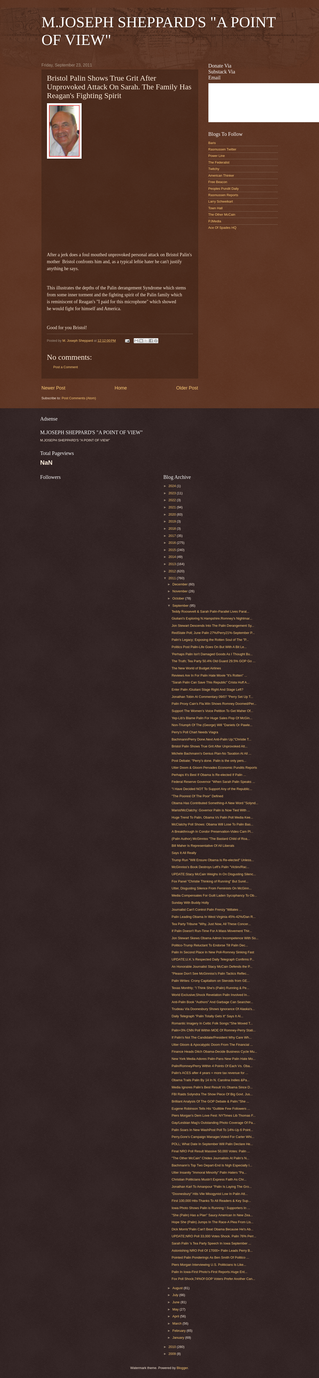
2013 (172, 564)
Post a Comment (65, 367)
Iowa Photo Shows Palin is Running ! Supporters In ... (211, 1208)
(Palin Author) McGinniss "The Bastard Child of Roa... (211, 839)
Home (120, 388)
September (181, 605)
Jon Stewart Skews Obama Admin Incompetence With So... (215, 938)
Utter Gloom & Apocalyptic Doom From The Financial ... (212, 1045)
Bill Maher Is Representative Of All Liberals (203, 846)
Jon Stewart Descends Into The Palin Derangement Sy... (213, 626)
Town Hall (215, 208)
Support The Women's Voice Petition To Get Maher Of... (212, 711)
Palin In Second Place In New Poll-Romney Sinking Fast (213, 952)
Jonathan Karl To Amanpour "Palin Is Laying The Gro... (212, 1187)
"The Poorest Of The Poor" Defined (197, 796)
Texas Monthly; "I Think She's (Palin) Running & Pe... (210, 988)
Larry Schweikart (220, 201)
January (178, 1337)
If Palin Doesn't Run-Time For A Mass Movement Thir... (212, 931)
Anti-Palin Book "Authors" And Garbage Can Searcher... (212, 1002)
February (179, 1331)
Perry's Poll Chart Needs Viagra (195, 732)
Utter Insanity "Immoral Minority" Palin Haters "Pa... (209, 1172)
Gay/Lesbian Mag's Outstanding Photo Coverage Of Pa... (214, 1123)
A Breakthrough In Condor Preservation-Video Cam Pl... (212, 831)
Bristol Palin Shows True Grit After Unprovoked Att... (210, 746)
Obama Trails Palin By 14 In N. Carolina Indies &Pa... (211, 1080)
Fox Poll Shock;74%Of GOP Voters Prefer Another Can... (213, 1279)
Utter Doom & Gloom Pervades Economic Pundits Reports (214, 767)
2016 (172, 543)
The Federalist (218, 162)
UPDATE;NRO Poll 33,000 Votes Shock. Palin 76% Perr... (214, 1236)
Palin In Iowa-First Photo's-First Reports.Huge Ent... (209, 1272)
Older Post (187, 388)
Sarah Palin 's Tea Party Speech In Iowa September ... (211, 1243)
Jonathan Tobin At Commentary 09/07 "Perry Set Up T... (212, 697)
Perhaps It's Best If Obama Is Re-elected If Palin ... (209, 775)
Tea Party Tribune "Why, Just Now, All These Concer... (211, 924)
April (176, 1316)
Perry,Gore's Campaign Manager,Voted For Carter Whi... (213, 1137)
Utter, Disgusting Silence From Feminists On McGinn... (212, 888)
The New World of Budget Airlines (196, 668)
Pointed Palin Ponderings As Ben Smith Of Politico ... (210, 1257)
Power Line (216, 156)
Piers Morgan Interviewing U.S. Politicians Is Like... (209, 1265)
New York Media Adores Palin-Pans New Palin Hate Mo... (214, 1059)
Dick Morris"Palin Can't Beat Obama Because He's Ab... (213, 1229)
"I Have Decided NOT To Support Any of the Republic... (212, 789)
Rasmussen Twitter (222, 149)
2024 (172, 486)
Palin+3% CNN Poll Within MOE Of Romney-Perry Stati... (214, 1030)
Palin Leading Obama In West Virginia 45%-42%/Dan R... (214, 917)
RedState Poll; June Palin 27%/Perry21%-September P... (213, 633)
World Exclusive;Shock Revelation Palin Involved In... (211, 995)
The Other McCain (221, 214)
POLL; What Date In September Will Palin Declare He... (212, 1144)
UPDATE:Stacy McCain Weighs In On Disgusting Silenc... (214, 874)
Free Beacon (217, 182)
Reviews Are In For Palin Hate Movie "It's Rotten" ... (209, 675)
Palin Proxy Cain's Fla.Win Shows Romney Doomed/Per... (214, 704)
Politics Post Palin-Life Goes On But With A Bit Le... (209, 647)
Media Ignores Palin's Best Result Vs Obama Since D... (212, 1087)
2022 (172, 500)
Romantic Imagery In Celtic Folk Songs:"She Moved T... (212, 1023)
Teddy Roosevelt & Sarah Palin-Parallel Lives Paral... (210, 611)
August (178, 1288)
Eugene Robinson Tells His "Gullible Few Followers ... (211, 1108)
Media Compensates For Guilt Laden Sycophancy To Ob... (214, 895)
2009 (172, 1354)
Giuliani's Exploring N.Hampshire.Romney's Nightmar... (212, 618)
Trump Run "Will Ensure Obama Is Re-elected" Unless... (213, 860)
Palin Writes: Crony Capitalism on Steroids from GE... (211, 981)
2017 (172, 536)
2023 (172, 493)
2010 (172, 1347)
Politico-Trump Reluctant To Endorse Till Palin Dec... (210, 945)
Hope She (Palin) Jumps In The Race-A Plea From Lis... (213, 1222)
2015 (172, 550)
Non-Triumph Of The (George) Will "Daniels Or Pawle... (212, 725)
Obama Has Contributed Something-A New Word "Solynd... (215, 803)
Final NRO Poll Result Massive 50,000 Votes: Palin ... (211, 1151)
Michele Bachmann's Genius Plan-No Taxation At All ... (212, 753)
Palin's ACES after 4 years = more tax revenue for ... (210, 1073)
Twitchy (213, 169)
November (180, 591)
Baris (212, 143)
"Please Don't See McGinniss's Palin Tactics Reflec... (210, 973)
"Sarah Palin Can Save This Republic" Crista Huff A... (211, 682)
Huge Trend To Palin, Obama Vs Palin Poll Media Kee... (212, 817)
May (176, 1309)
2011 (172, 578)
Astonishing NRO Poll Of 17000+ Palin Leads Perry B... (212, 1250)
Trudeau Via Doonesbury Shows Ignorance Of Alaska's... (213, 1009)
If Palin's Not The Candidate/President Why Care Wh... (212, 1037)
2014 (172, 557)
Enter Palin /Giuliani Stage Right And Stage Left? (207, 689)
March (177, 1323)
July (175, 1295)
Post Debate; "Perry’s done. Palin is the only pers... (209, 761)
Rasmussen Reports (223, 195)
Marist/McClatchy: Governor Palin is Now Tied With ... (211, 810)
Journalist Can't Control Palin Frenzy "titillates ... (207, 909)
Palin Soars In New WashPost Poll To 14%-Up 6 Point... (212, 1130)
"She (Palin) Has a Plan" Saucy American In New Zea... (212, 1215)
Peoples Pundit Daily (223, 189)
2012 (172, 571)
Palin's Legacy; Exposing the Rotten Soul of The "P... (210, 640)
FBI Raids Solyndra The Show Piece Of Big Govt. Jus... (212, 1094)
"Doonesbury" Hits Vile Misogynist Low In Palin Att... (210, 1194)
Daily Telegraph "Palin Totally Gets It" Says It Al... (207, 1016)
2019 (172, 521)
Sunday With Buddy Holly (190, 903)
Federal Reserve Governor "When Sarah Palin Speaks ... (213, 782)
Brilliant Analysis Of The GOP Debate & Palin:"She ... (210, 1101)
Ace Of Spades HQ (222, 228)
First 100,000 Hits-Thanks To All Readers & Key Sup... (211, 1201)
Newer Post (53, 388)
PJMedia (214, 221)
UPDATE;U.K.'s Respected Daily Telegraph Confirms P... (213, 959)
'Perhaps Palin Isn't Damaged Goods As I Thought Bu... (212, 654)
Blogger (182, 1368)
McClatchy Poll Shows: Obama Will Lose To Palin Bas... (212, 824)
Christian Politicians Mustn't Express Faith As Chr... (209, 1179)
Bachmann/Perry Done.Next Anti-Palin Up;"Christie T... (212, 739)
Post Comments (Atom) (79, 398)
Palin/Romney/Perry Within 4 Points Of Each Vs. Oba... (212, 1066)
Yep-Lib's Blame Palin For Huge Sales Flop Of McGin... (212, 718)
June (176, 1302)
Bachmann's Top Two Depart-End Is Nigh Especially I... (212, 1165)
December (180, 584)
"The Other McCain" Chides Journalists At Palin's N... (210, 1158)
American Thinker (221, 175)
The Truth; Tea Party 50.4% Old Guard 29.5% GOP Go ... (214, 661)
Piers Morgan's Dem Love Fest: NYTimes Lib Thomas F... (214, 1115)
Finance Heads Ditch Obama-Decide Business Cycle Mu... (214, 1051)
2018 (172, 528)
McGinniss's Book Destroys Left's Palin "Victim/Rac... (210, 867)
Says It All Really (184, 853)
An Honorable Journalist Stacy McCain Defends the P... (212, 966)
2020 (172, 514)
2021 (172, 507)
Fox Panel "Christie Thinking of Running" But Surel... (210, 881)
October (178, 598)
